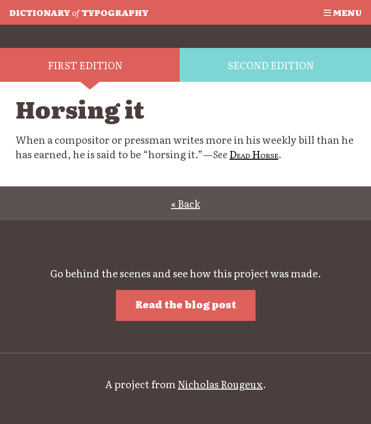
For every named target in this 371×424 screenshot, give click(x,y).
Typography (78, 12)
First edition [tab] (85, 65)
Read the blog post (185, 304)
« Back (185, 203)
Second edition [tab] (271, 65)
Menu (343, 12)
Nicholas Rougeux (220, 384)
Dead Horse (253, 154)
